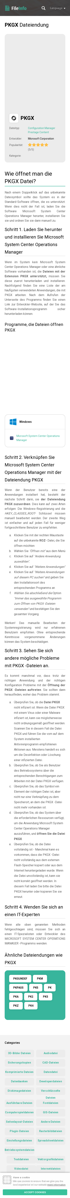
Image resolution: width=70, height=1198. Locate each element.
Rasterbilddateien (50, 1131)
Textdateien (21, 1159)
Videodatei (21, 1168)
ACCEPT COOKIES (35, 1192)
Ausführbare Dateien (19, 1102)
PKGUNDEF (20, 978)
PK (50, 987)
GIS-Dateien (50, 1112)
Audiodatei (51, 1053)
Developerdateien (50, 1081)
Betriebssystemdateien (19, 1149)
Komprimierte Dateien (19, 1071)
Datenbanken (19, 1081)
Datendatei (51, 1071)
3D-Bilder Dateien (19, 1053)
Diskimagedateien (19, 1090)
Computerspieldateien (19, 1112)
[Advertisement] (35, 74)
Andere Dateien (50, 1121)
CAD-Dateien (50, 1062)
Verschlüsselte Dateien (50, 1092)
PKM (40, 978)
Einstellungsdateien (19, 1140)
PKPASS (18, 987)
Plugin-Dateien (19, 1131)
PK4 (30, 1005)
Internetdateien (50, 1168)
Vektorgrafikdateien (51, 1159)
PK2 (30, 996)
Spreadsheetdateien (51, 1140)
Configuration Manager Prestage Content (41, 130)
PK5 (35, 987)
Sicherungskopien (19, 1062)
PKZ (16, 1005)
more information (56, 1184)
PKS (45, 996)
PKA (15, 996)
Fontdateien (50, 1102)
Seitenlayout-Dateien (19, 1121)
